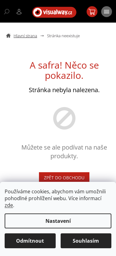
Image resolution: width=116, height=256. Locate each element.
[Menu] (106, 11)
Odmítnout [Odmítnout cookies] (30, 240)
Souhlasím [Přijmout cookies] (86, 240)
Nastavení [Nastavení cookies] (58, 221)
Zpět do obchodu (64, 178)
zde (9, 205)
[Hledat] (6, 11)
